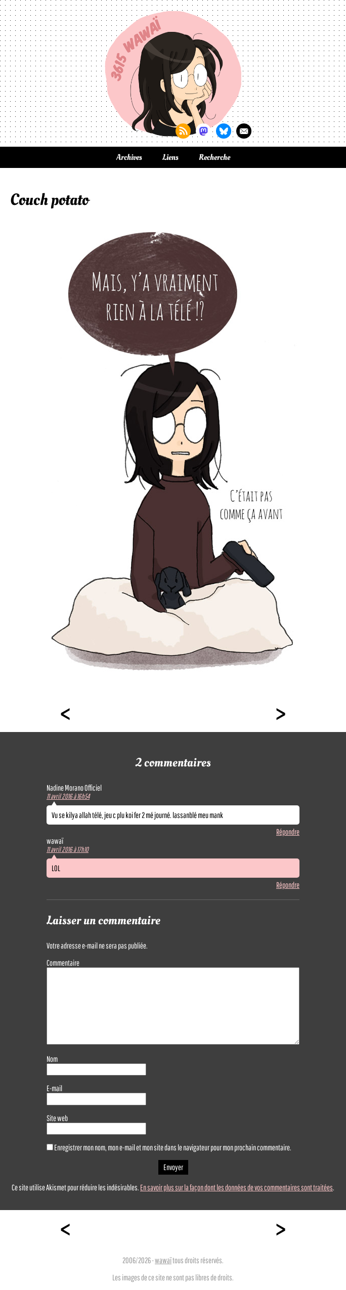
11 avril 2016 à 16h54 (68, 796)
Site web (57, 1118)
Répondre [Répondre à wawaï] (287, 884)
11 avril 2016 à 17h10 (68, 849)
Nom (52, 1058)
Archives (129, 157)
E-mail (54, 1088)
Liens (170, 157)
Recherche (214, 157)
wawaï (163, 1260)
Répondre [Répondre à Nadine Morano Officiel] (287, 831)
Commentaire (63, 962)
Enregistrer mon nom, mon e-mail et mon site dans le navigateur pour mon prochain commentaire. (172, 1147)
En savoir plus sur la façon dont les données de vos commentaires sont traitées (236, 1187)
